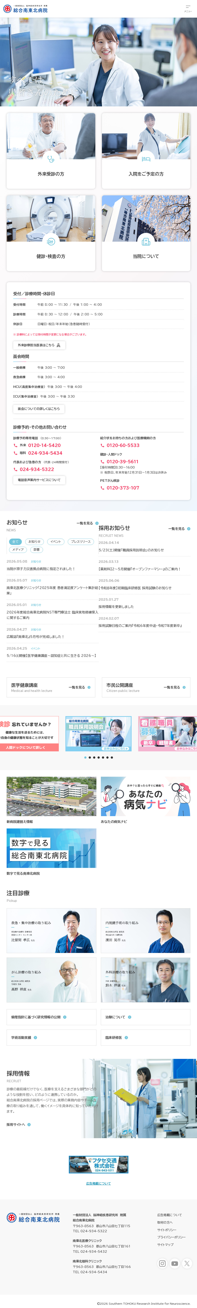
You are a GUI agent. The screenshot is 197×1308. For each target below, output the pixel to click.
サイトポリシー (166, 1230)
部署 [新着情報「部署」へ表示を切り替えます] (37, 549)
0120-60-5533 (123, 445)
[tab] (90, 757)
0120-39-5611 (123, 462)
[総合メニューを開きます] (188, 8)
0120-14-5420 (44, 445)
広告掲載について (98, 1183)
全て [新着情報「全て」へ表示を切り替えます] (15, 541)
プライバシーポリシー (171, 1237)
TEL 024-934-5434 (90, 1272)
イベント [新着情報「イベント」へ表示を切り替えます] (56, 541)
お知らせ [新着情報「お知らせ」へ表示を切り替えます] (34, 541)
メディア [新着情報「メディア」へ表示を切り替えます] (18, 549)
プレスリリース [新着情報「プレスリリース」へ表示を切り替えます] (81, 541)
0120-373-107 (123, 488)
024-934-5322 (37, 469)
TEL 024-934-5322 (90, 1231)
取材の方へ (165, 1222)
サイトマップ (165, 1244)
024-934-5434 (45, 453)
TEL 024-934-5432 (90, 1251)
